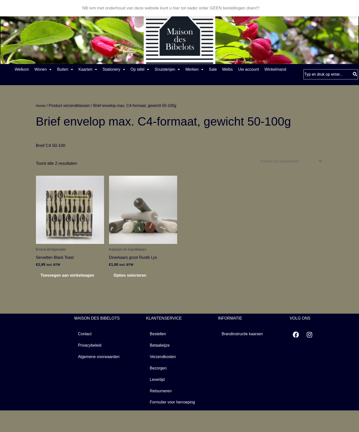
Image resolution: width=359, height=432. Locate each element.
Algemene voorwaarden (100, 377)
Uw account (134, 81)
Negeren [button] (269, 8)
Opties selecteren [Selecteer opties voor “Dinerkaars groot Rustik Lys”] (136, 289)
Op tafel (169, 69)
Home (41, 117)
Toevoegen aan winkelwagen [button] (61, 292)
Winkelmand (166, 81)
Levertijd (158, 401)
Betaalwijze (160, 366)
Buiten (77, 69)
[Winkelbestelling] (287, 173)
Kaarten (105, 69)
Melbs (281, 69)
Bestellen (158, 354)
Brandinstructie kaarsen (243, 354)
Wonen (48, 69)
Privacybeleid (90, 366)
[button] (49, 69)
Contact (85, 354)
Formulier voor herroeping (174, 424)
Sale (260, 69)
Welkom (22, 69)
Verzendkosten (164, 377)
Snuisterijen (203, 69)
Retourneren (161, 412)
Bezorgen (159, 389)
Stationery (137, 69)
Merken (236, 69)
